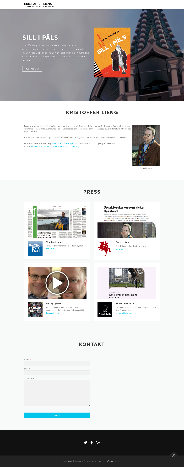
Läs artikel (50, 249)
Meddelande (30, 378)
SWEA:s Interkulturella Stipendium (65, 143)
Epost (27, 369)
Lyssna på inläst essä (124, 313)
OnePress (102, 461)
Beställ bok (32, 68)
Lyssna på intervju (53, 313)
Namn (27, 360)
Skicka (57, 415)
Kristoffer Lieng (38, 3)
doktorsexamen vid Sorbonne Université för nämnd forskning (55, 146)
